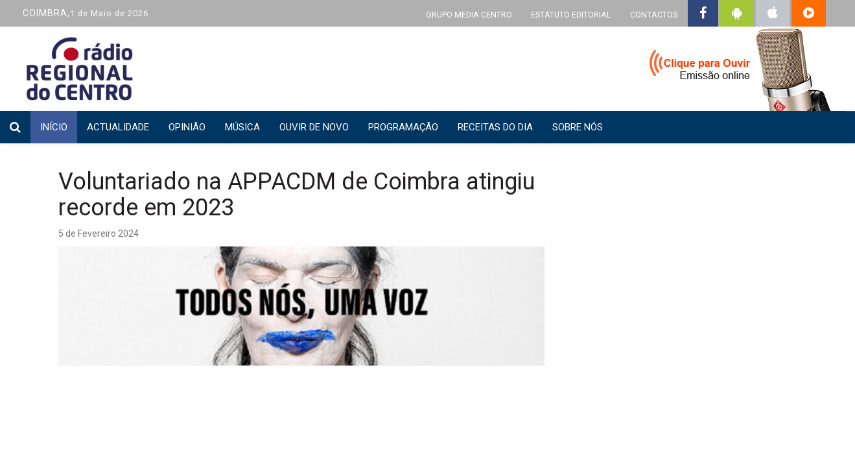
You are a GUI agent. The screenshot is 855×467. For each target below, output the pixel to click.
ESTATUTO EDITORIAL (571, 14)
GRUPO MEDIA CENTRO (469, 14)
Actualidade (118, 127)
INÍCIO (53, 127)
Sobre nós (577, 127)
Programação (403, 127)
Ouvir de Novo (314, 127)
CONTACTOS (653, 14)
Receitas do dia (495, 127)
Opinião (187, 127)
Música (242, 127)
